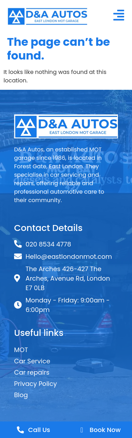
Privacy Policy (35, 383)
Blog (21, 394)
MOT (21, 349)
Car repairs (31, 372)
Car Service (32, 361)
